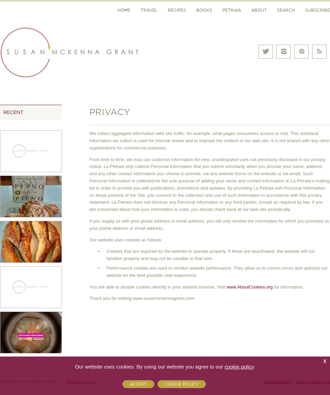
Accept (138, 384)
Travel (149, 10)
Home (124, 10)
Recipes (177, 10)
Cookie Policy (182, 384)
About (259, 10)
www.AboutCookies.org (250, 287)
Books (204, 10)
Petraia (231, 10)
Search (286, 10)
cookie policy (239, 367)
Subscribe (317, 10)
